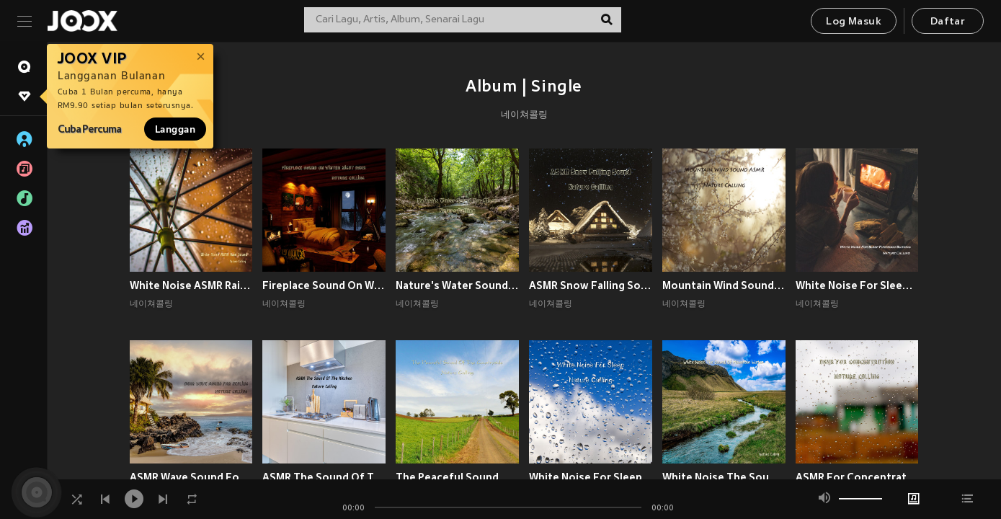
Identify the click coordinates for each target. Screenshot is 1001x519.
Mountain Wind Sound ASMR (724, 285)
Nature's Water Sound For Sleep (457, 285)
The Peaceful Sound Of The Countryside (457, 477)
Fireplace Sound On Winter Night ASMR (324, 285)
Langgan (175, 129)
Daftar (947, 22)
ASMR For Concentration (857, 477)
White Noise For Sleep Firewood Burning (857, 285)
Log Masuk (853, 22)
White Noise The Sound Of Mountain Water (724, 477)
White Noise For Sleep (585, 477)
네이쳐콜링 (524, 115)
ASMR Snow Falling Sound (590, 285)
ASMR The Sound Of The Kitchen (324, 477)
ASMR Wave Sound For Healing (191, 477)
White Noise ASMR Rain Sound (191, 285)
